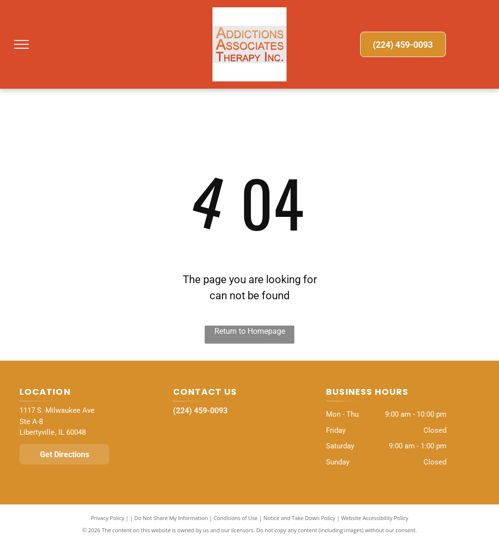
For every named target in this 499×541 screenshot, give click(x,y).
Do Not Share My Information (171, 518)
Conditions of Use (235, 518)
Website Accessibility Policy (374, 518)
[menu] (21, 44)
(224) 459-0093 (200, 410)
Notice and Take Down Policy (300, 518)
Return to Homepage (249, 331)
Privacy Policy (107, 518)
